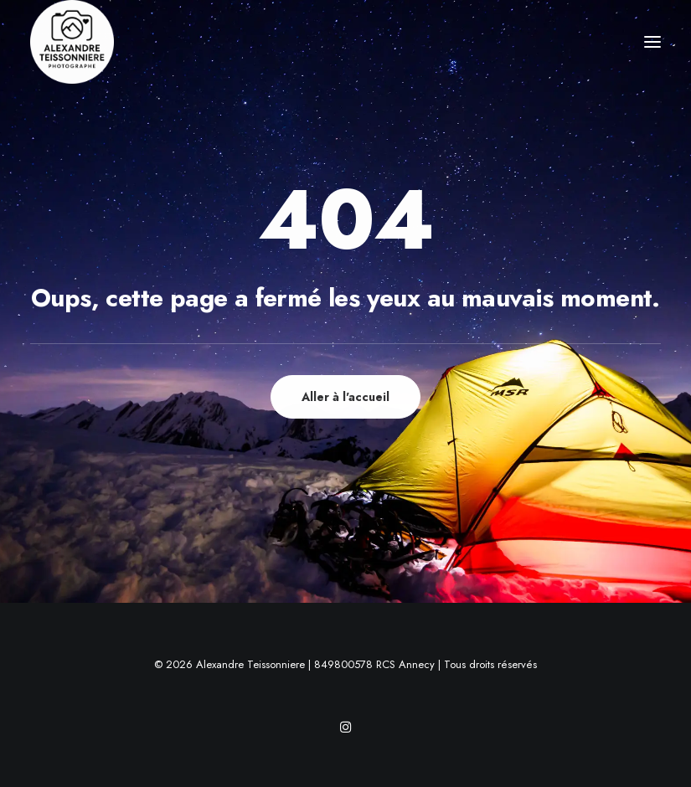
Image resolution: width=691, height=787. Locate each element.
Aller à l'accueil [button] (345, 396)
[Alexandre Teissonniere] (72, 42)
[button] (652, 42)
